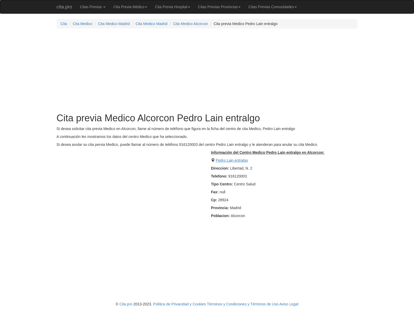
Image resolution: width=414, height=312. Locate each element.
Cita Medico (82, 24)
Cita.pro (125, 304)
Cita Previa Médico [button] (130, 7)
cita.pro (64, 6)
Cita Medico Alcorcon (190, 24)
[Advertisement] (207, 71)
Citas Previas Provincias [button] (219, 7)
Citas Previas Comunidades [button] (272, 7)
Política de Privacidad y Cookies (179, 304)
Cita (63, 24)
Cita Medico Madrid (114, 24)
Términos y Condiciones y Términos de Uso (242, 304)
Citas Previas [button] (92, 7)
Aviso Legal (288, 304)
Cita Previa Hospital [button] (172, 7)
